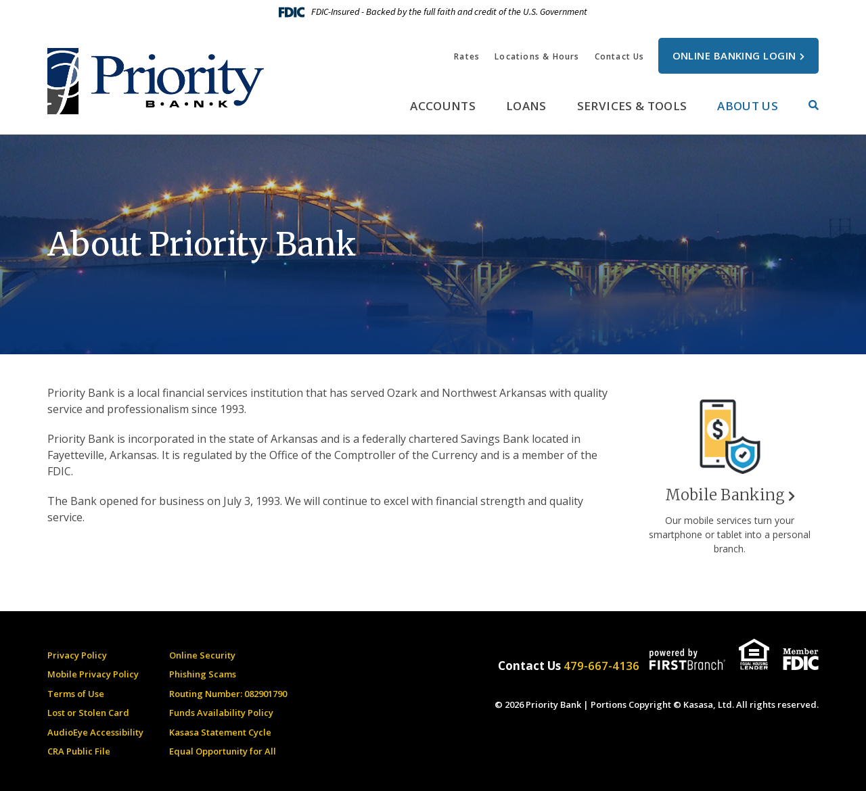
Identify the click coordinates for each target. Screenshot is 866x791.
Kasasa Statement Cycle (220, 732)
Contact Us (620, 56)
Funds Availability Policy (221, 712)
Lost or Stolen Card (88, 712)
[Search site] (813, 105)
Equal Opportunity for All (222, 751)
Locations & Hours (537, 56)
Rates (467, 56)
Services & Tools (632, 106)
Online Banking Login (734, 55)
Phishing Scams (202, 674)
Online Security (202, 655)
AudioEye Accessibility (95, 732)
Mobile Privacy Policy (93, 674)
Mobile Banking (725, 495)
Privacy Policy (77, 655)
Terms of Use (75, 694)
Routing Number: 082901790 (228, 694)
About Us (747, 106)
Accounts (443, 106)
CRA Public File (78, 751)
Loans (526, 106)
